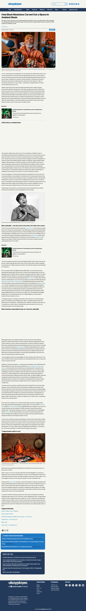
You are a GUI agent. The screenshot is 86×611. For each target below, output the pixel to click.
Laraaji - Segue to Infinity (7, 514)
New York (49, 9)
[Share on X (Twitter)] (52, 30)
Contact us (54, 585)
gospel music (34, 235)
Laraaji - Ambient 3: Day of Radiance (10, 511)
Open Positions (55, 590)
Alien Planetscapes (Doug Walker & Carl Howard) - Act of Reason (17, 516)
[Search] (66, 4)
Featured (34, 9)
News (27, 9)
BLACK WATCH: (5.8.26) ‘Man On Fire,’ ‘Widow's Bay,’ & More (21, 546)
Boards (64, 9)
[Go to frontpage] (15, 4)
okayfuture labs (73, 9)
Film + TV (39, 588)
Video (56, 9)
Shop (9, 9)
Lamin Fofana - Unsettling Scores (9, 525)
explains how (38, 237)
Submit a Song (55, 588)
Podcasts (39, 591)
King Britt (7, 412)
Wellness (42, 9)
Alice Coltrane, (12, 482)
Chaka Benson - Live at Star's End (9, 519)
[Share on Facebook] (50, 30)
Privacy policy (54, 586)
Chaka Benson (20, 347)
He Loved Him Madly (14, 406)
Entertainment (18, 9)
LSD (4, 166)
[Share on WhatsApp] (54, 30)
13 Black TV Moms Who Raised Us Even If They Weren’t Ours (21, 539)
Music (38, 586)
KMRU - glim (4, 522)
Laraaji (19, 364)
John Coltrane (31, 278)
